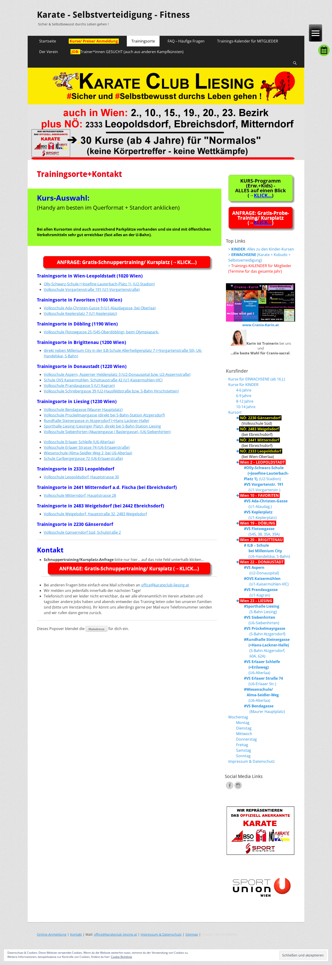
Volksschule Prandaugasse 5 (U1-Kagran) (79, 385)
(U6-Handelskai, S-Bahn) (267, 551)
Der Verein (48, 51)
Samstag (243, 750)
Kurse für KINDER (243, 384)
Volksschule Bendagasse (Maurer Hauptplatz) (83, 409)
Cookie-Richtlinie (121, 957)
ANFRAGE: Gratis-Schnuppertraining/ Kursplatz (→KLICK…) (127, 262)
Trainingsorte (143, 41)
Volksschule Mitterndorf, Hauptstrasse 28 (80, 495)
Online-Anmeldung (51, 934)
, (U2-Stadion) (266, 473)
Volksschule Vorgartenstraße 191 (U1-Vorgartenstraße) (92, 289)
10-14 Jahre (245, 406)
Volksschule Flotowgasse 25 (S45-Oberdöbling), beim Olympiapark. (101, 332)
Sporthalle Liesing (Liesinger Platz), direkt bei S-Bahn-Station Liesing (102, 426)
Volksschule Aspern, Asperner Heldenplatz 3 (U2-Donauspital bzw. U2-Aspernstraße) (117, 374)
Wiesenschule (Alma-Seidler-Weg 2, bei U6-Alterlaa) (88, 452)
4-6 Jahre (243, 390)
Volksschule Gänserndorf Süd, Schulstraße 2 (82, 532)
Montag (242, 722)
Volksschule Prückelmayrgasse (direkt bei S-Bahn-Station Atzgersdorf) (104, 415)
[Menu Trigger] (315, 33)
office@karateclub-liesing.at (165, 585)
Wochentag (238, 717)
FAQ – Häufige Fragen (186, 41)
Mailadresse (96, 629)
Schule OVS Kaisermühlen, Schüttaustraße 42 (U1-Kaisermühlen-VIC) (103, 380)
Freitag (242, 744)
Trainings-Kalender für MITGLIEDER (247, 41)
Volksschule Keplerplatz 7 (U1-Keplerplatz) (80, 313)
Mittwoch (244, 733)
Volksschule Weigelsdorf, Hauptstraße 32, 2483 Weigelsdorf (95, 513)
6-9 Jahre (243, 395)
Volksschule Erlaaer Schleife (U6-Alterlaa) (79, 441)
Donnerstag (246, 739)
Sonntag (243, 755)
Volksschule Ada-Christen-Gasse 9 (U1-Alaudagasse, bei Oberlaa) (100, 308)
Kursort (235, 412)
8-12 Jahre (244, 401)
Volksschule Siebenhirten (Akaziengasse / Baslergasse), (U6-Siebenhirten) (107, 431)
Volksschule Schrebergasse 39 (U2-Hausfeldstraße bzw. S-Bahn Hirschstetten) (111, 391)
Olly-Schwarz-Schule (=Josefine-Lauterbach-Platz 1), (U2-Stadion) (99, 283)
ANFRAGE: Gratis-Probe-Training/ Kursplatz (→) (260, 218)
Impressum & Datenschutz (251, 761)
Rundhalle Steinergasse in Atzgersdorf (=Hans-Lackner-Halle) (96, 420)
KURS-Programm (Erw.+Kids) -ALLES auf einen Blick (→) (260, 188)
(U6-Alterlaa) (262, 667)
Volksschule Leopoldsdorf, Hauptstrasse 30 (81, 476)
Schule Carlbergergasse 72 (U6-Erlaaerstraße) (83, 458)
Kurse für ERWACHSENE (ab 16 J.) (256, 379)
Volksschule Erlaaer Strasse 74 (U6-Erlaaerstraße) (87, 447)
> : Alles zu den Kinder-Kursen (261, 249)
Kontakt (76, 934)
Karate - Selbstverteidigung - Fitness (113, 15)
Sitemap (191, 934)
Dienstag (244, 728)
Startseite (47, 41)
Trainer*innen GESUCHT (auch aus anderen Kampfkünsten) (127, 51)
